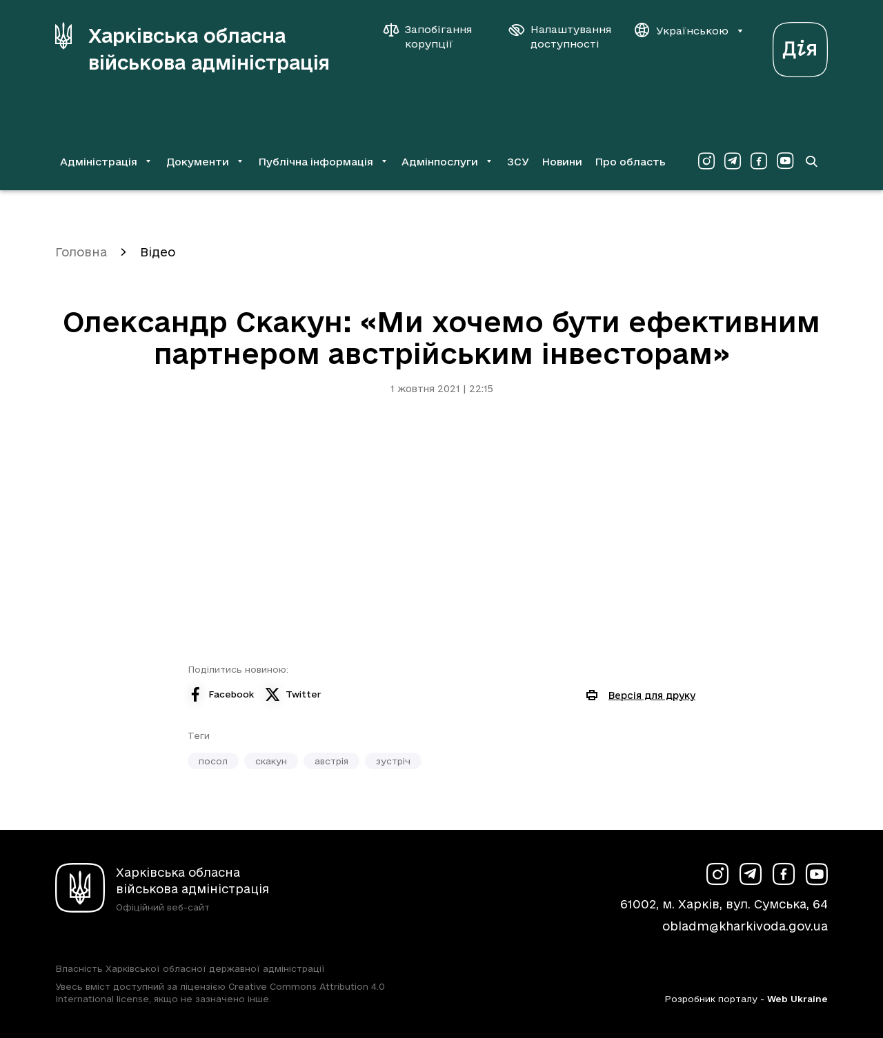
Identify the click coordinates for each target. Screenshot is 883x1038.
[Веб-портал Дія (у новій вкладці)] (800, 45)
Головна (81, 251)
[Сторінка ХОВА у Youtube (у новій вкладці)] (785, 161)
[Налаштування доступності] (560, 36)
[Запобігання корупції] (434, 36)
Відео (157, 251)
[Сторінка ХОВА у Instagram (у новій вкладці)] (706, 161)
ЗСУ (518, 161)
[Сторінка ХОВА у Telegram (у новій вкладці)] (732, 161)
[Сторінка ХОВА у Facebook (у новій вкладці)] (759, 161)
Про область (630, 161)
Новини (562, 161)
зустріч (393, 761)
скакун (271, 761)
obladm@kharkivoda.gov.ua (745, 926)
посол (213, 761)
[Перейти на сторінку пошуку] (811, 161)
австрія (331, 761)
